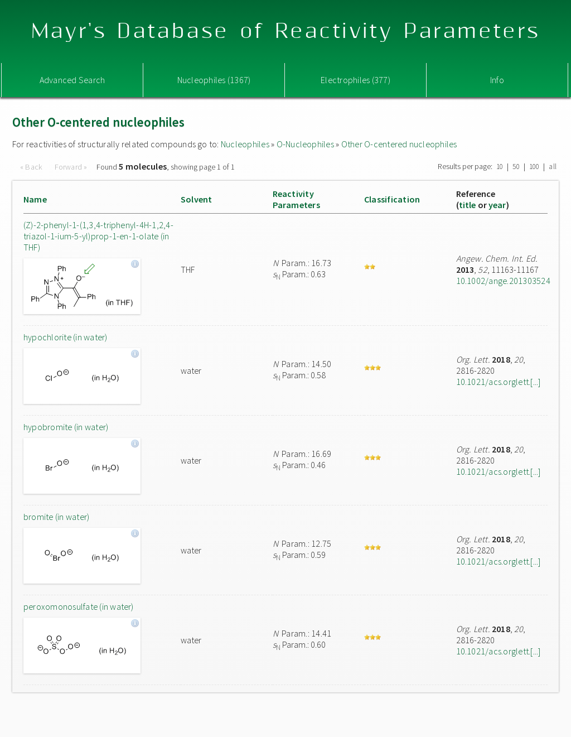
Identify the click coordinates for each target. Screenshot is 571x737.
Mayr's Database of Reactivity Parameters (285, 31)
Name (35, 199)
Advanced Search (72, 79)
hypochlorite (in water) (65, 337)
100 (534, 166)
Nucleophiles (245, 144)
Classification (392, 199)
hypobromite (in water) (65, 426)
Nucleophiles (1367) (214, 79)
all (553, 166)
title (467, 204)
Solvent (196, 199)
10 (499, 166)
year (497, 204)
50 (515, 166)
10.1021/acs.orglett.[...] (498, 381)
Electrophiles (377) (355, 79)
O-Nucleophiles (305, 144)
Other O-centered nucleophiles (399, 144)
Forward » (71, 167)
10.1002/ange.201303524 (503, 280)
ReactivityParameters (296, 199)
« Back (32, 167)
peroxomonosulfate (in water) (78, 606)
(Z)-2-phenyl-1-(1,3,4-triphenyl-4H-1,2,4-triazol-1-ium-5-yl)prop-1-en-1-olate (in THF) (98, 236)
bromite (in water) (56, 516)
